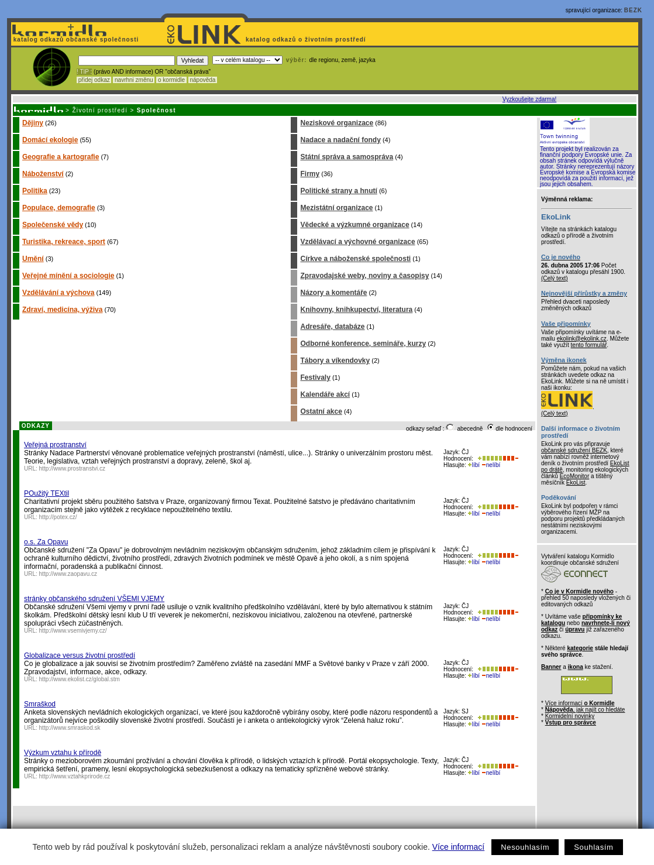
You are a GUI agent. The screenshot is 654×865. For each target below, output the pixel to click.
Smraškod (40, 704)
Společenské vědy (52, 225)
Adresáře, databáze (332, 326)
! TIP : (84, 71)
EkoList (576, 482)
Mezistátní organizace (336, 208)
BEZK (633, 10)
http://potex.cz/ (58, 517)
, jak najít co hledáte (585, 709)
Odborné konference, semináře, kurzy (363, 343)
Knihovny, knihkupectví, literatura (356, 310)
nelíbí (490, 465)
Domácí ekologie (50, 140)
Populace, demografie (58, 208)
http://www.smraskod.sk (70, 728)
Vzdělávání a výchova (58, 293)
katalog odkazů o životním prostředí (307, 39)
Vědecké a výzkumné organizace (354, 225)
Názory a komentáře (333, 293)
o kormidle (171, 80)
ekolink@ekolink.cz (582, 338)
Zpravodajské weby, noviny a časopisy (364, 276)
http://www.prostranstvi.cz (72, 468)
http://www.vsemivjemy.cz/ (73, 630)
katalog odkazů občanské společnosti (75, 39)
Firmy (309, 174)
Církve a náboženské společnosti (355, 259)
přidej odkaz (94, 80)
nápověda (203, 80)
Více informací (458, 847)
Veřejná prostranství (55, 445)
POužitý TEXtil (46, 493)
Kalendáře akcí (325, 394)
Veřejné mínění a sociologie (68, 276)
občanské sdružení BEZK (574, 450)
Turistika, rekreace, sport (63, 242)
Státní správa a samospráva (346, 157)
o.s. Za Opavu (46, 542)
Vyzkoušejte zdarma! (529, 99)
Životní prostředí (100, 110)
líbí (474, 465)
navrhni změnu (133, 80)
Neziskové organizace (336, 123)
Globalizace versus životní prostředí (79, 655)
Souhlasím (593, 847)
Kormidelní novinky (569, 716)
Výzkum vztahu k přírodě (62, 753)
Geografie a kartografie (60, 157)
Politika (34, 191)
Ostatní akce (321, 411)
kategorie (580, 648)
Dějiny (32, 123)
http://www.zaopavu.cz (68, 574)
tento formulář (589, 345)
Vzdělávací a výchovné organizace (357, 242)
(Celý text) (554, 278)
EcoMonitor (575, 476)
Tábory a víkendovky (335, 360)
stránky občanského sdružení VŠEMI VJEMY (94, 599)
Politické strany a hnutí (338, 191)
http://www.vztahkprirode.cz (75, 776)
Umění (33, 259)
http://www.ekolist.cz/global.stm (79, 679)
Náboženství (43, 174)
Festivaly (315, 377)
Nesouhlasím (525, 847)
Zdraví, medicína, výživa (62, 310)
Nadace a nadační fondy (340, 140)
